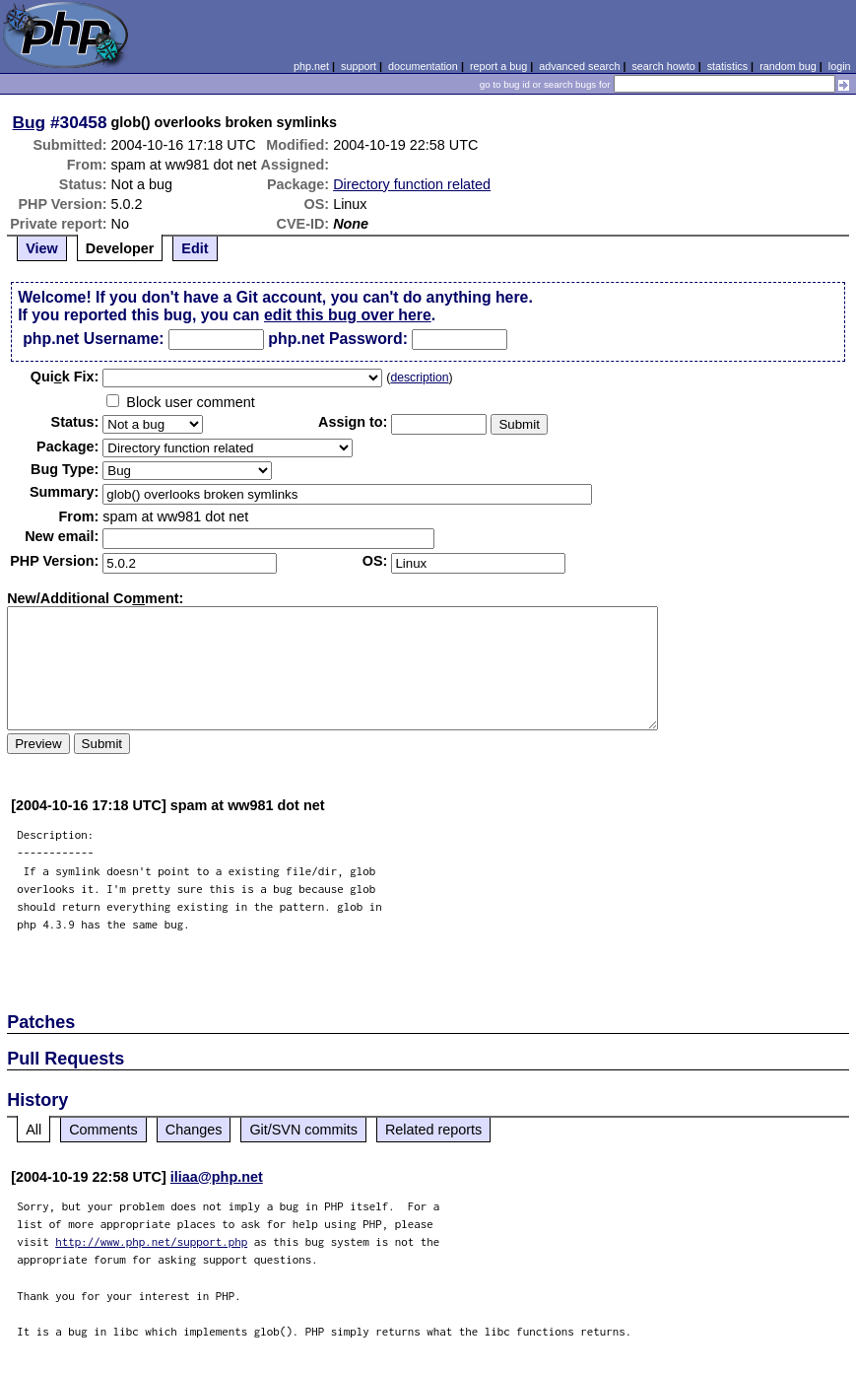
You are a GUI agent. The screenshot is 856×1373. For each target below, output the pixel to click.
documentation (423, 66)
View (42, 248)
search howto (662, 66)
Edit (194, 248)
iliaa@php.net (216, 1177)
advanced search (579, 66)
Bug (29, 122)
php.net (311, 66)
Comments (103, 1129)
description (419, 377)
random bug (788, 66)
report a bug (498, 66)
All (33, 1129)
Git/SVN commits (303, 1129)
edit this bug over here (347, 315)
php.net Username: (93, 338)
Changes (194, 1129)
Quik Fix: (65, 376)
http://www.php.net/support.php (151, 1241)
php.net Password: (338, 338)
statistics (727, 66)
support (358, 66)
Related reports (433, 1129)
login (839, 66)
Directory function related (412, 184)
